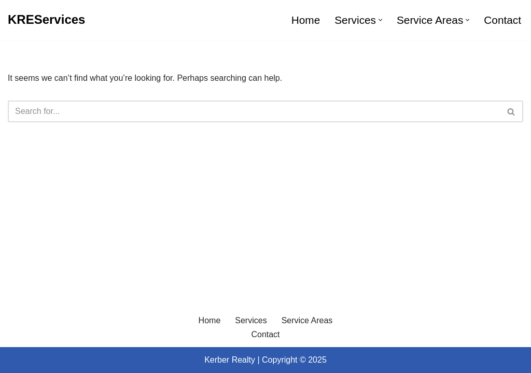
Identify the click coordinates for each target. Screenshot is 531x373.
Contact (502, 20)
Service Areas (307, 320)
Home (305, 20)
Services (251, 320)
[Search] (254, 111)
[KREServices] (46, 20)
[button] (380, 20)
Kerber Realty (229, 359)
